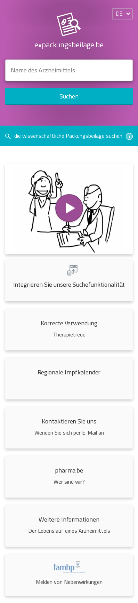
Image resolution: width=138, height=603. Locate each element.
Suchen (69, 96)
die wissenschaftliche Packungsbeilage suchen (69, 136)
